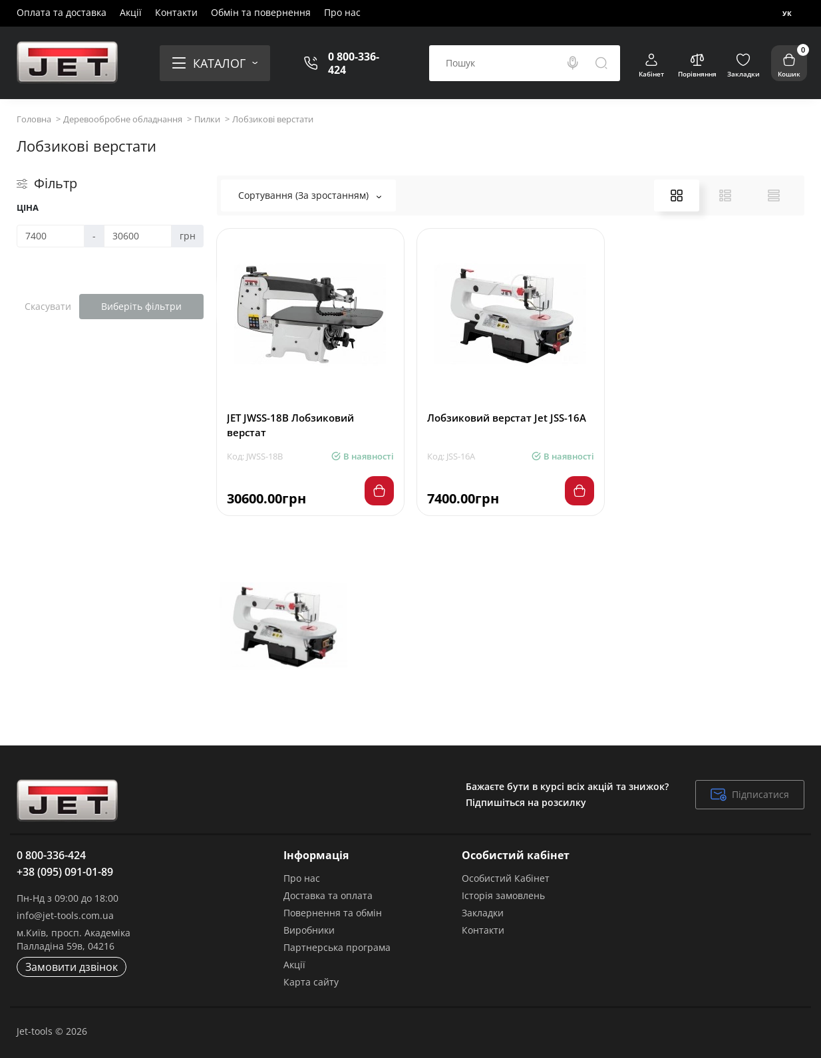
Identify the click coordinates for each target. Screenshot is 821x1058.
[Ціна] (50, 236)
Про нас (342, 12)
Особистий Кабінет (506, 878)
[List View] (725, 195)
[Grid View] (676, 195)
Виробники (309, 930)
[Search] (572, 63)
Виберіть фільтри (141, 306)
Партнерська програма (337, 947)
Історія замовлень (503, 895)
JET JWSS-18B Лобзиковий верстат (290, 425)
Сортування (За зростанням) (309, 195)
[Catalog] (215, 63)
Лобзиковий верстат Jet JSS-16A (506, 417)
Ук (787, 13)
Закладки (483, 912)
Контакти (176, 12)
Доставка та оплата (328, 895)
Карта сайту (311, 982)
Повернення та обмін (332, 912)
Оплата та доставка (61, 12)
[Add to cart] (379, 490)
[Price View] (773, 195)
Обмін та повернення (261, 12)
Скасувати (48, 306)
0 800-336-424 (353, 63)
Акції (131, 12)
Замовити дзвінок (71, 967)
